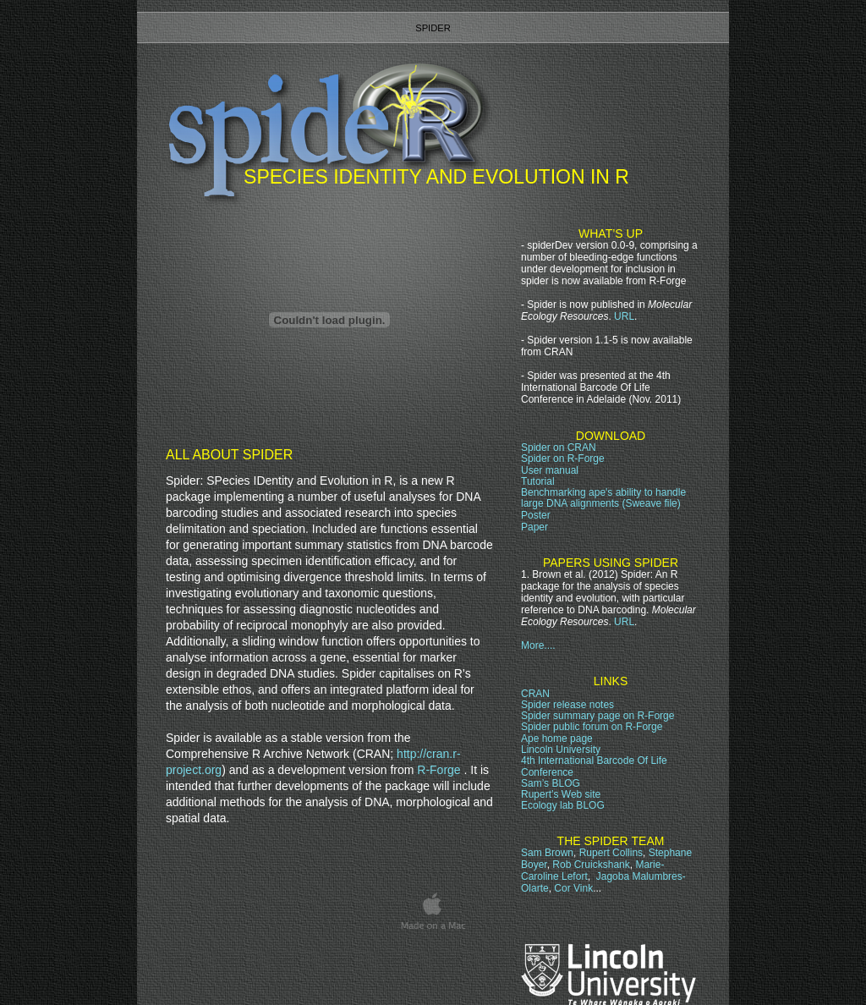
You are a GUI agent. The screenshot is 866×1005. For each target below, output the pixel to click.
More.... (538, 645)
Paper (534, 527)
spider (433, 28)
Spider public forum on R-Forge (591, 727)
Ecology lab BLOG (563, 805)
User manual (549, 470)
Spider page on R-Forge (597, 716)
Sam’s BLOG (550, 783)
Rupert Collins (611, 853)
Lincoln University (560, 749)
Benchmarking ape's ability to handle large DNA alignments (603, 497)
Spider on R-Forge (563, 458)
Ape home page (557, 738)
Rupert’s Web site (560, 794)
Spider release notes (567, 705)
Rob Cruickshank (590, 864)
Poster (536, 515)
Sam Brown (547, 853)
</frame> (621, 958)
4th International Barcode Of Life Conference (594, 766)
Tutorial (538, 481)
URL (624, 316)
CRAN (535, 694)
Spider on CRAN (558, 447)
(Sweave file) (651, 503)
